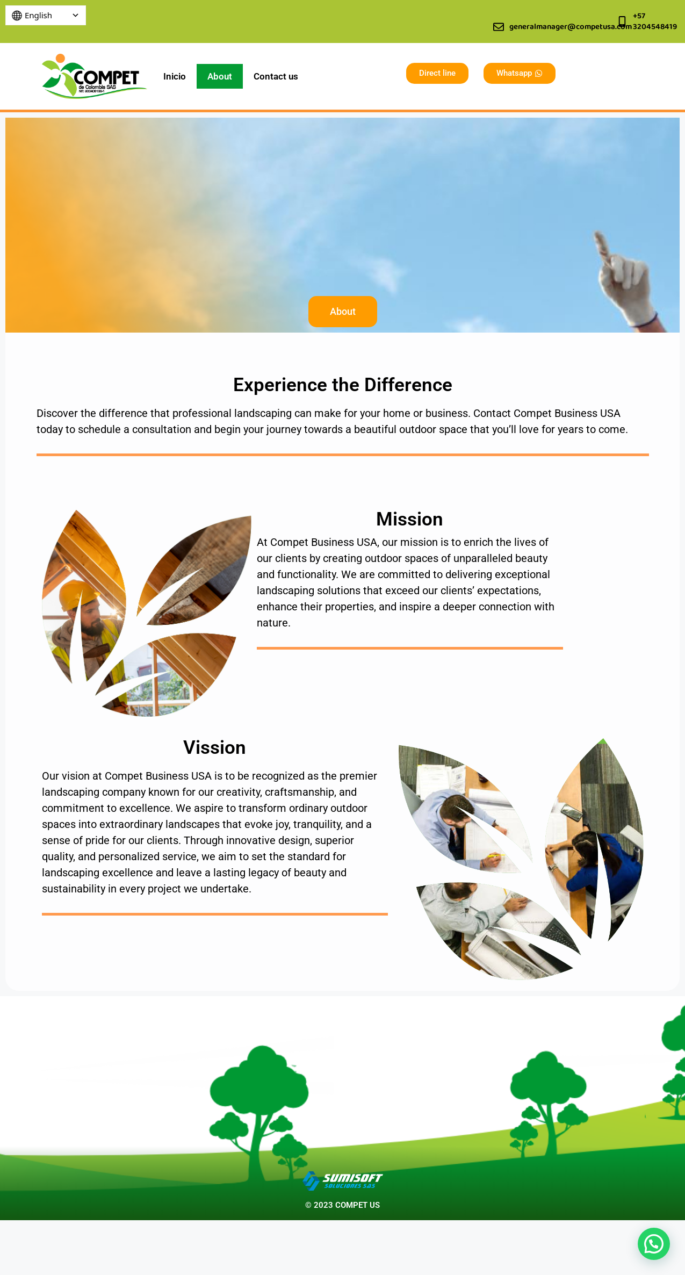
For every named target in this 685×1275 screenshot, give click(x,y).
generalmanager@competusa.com (570, 26)
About (219, 76)
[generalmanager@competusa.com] (498, 26)
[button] (654, 1244)
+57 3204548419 (655, 21)
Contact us (276, 76)
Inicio (174, 76)
